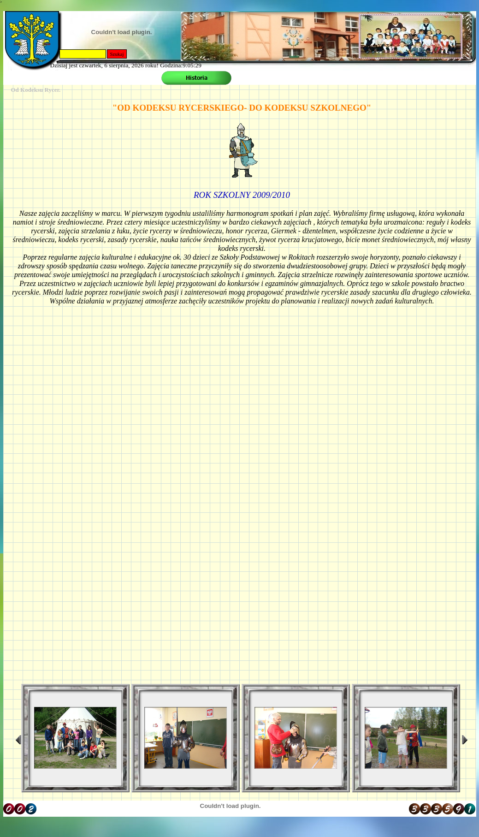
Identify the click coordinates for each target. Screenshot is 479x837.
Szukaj (117, 54)
